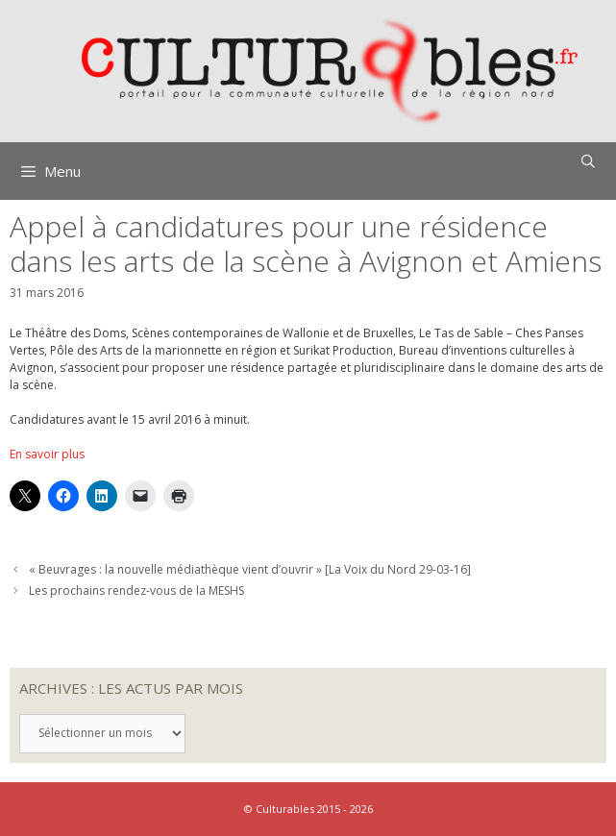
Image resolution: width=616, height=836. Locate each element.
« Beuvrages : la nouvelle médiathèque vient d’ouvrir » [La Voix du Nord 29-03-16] (250, 569)
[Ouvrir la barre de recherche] (588, 161)
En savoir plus (47, 454)
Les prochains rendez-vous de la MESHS (136, 590)
